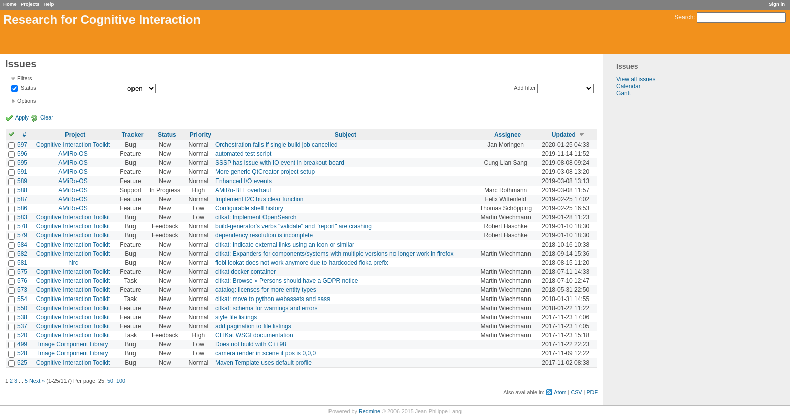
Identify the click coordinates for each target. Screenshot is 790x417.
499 (22, 344)
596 (22, 153)
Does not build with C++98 (250, 344)
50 (110, 381)
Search (683, 17)
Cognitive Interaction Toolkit (73, 144)
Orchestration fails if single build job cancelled (276, 144)
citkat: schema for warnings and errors (266, 308)
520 (22, 335)
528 (22, 353)
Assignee (507, 134)
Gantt (623, 93)
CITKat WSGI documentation (254, 335)
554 (22, 299)
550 (22, 308)
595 (22, 162)
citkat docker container (245, 271)
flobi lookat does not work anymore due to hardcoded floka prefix (301, 262)
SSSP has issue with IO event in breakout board (279, 162)
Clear (46, 117)
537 (22, 326)
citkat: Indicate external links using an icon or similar (284, 244)
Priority (200, 134)
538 (22, 317)
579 (22, 235)
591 (22, 171)
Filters (24, 78)
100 (120, 381)
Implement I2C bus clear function (259, 199)
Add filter (525, 88)
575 (22, 271)
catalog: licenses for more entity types (265, 289)
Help (49, 4)
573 (22, 289)
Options (26, 101)
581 (22, 262)
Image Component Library (73, 344)
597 (22, 144)
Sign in (777, 4)
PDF (592, 392)
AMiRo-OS (72, 153)
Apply (22, 117)
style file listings (236, 317)
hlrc (73, 262)
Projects (30, 4)
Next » (37, 381)
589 (22, 181)
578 (22, 226)
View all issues (635, 79)
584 (22, 244)
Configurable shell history (249, 208)
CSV (576, 392)
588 (22, 190)
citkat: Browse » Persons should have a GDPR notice (286, 280)
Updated (564, 134)
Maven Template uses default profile (263, 362)
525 (22, 362)
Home (10, 4)
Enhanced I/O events (243, 181)
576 (22, 280)
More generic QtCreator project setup (265, 171)
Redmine (369, 411)
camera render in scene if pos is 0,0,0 (265, 353)
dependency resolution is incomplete (264, 235)
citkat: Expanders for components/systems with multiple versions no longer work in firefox (334, 253)
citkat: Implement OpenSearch (255, 217)
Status (27, 88)
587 (22, 199)
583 (22, 217)
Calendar (628, 86)
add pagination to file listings (253, 326)
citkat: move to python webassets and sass (272, 299)
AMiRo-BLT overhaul (243, 190)
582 (22, 253)
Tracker (133, 134)
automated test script (243, 153)
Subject (345, 134)
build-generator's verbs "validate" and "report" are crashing (293, 226)
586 (22, 208)
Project (75, 134)
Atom (560, 392)
